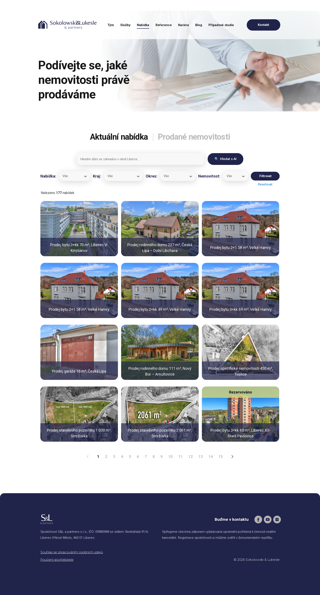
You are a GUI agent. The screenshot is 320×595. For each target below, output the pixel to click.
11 (180, 456)
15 (221, 456)
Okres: (151, 176)
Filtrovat (265, 176)
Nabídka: (48, 176)
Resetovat (265, 184)
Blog (198, 25)
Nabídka (143, 25)
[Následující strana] (232, 456)
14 (210, 456)
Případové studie (221, 25)
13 (200, 456)
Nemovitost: (209, 176)
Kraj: (97, 176)
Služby (125, 25)
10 (170, 456)
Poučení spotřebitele (56, 560)
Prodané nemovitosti (195, 137)
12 (190, 456)
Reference (164, 25)
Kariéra (183, 25)
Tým (110, 25)
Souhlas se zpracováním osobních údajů (71, 552)
